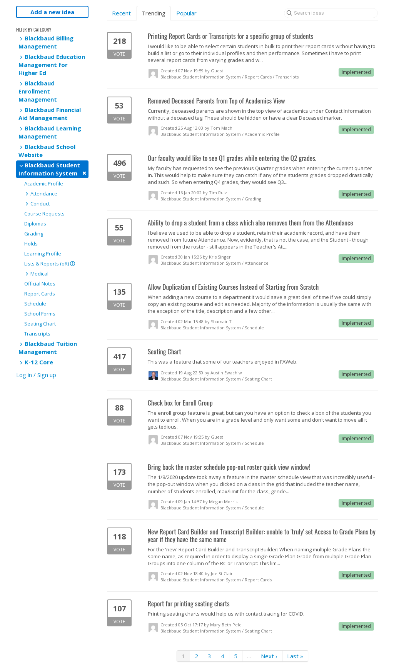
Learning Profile (42, 253)
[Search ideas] (331, 13)
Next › (269, 656)
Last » (295, 656)
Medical (36, 273)
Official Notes (39, 283)
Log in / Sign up (36, 375)
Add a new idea (52, 12)
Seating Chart (40, 323)
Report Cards (39, 293)
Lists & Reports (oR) (49, 263)
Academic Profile (43, 183)
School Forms (39, 313)
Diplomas (35, 223)
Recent (121, 13)
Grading (33, 233)
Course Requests (44, 213)
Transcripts (37, 333)
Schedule (35, 303)
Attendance (40, 193)
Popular (186, 13)
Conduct (37, 203)
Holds (31, 243)
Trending (153, 13)
